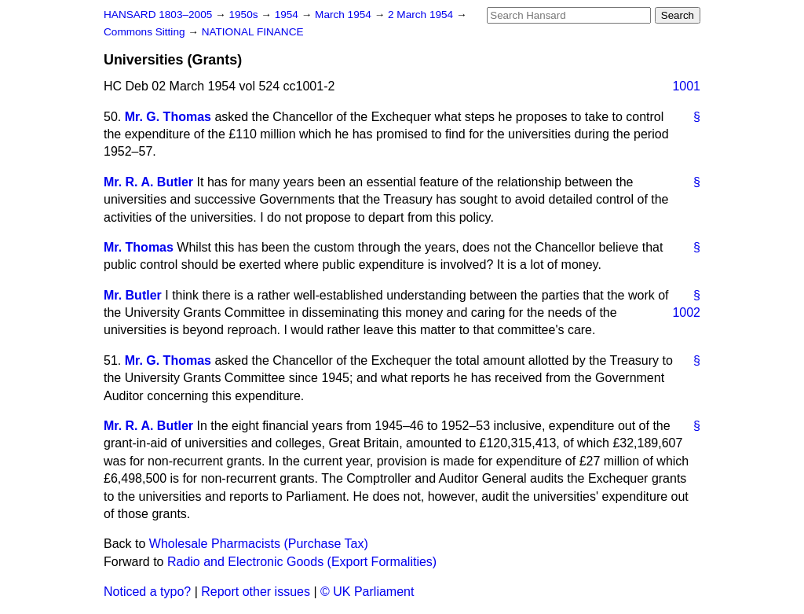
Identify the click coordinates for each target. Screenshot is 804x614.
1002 (686, 312)
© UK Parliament (367, 591)
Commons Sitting (146, 32)
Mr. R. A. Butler (148, 182)
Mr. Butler (133, 295)
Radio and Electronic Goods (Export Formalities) (302, 561)
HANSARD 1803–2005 (158, 14)
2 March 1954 (422, 14)
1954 (288, 14)
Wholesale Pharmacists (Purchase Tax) (258, 543)
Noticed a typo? (147, 591)
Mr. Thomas (139, 247)
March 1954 (345, 14)
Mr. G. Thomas (168, 116)
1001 (686, 86)
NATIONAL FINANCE (253, 32)
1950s (244, 14)
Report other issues (255, 591)
